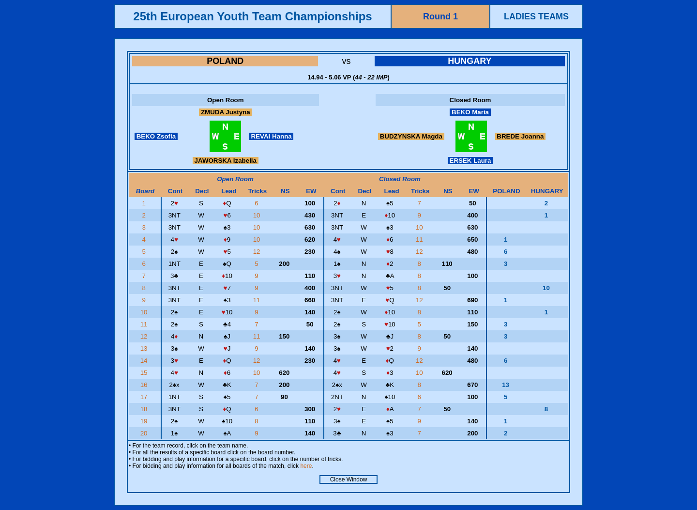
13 (145, 348)
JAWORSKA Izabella (225, 160)
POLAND (225, 61)
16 (145, 384)
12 (257, 251)
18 (145, 409)
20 (145, 433)
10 (257, 215)
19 (145, 421)
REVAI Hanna (271, 136)
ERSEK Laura (470, 160)
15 (145, 372)
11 (420, 239)
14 (145, 360)
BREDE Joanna (520, 136)
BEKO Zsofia (156, 136)
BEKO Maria (470, 112)
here (306, 466)
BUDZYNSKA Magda (411, 136)
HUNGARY (469, 61)
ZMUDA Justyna (225, 112)
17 (145, 397)
